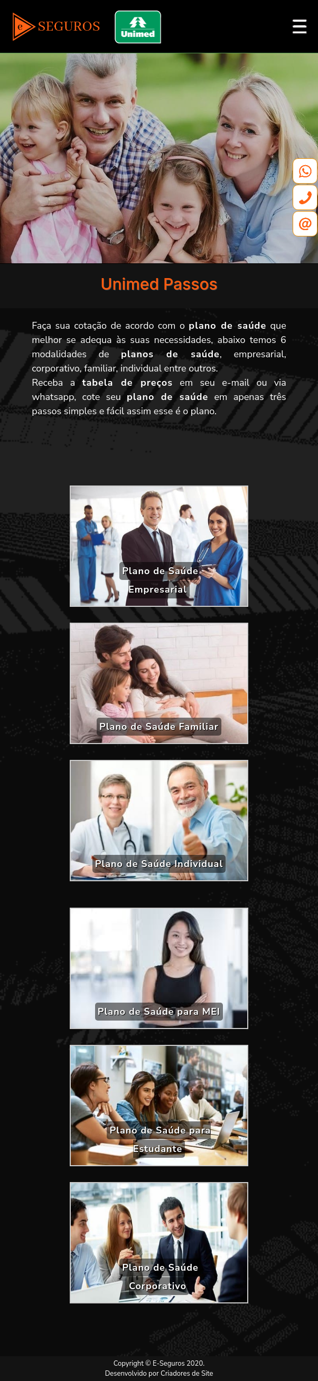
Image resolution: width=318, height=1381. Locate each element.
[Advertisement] (159, 455)
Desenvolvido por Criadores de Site (159, 1373)
